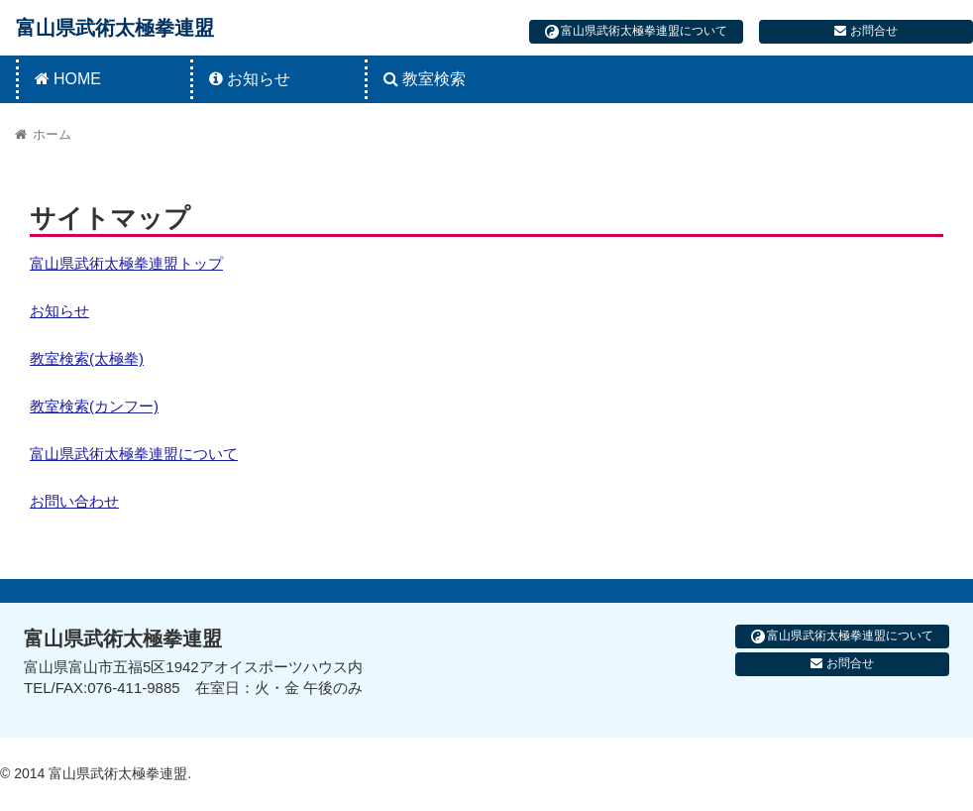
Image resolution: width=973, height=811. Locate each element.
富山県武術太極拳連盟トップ (126, 263)
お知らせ (59, 310)
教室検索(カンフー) (94, 406)
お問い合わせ (74, 501)
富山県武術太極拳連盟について (636, 31)
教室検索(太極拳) (87, 358)
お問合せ (865, 31)
